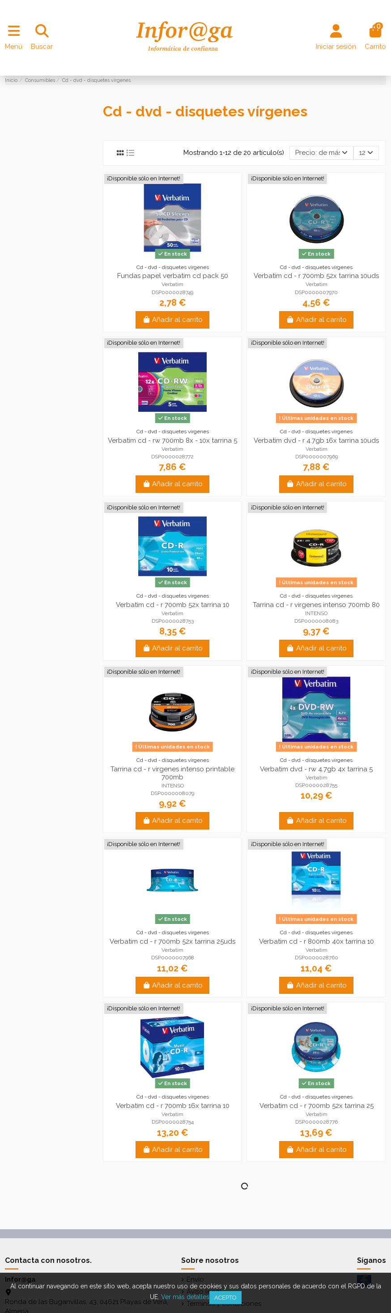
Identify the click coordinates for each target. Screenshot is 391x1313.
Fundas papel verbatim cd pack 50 (172, 276)
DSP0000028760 (316, 957)
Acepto (225, 1297)
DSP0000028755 (316, 785)
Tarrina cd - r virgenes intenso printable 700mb (172, 773)
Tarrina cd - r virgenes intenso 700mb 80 (316, 605)
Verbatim (172, 284)
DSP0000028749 (172, 292)
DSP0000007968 (172, 957)
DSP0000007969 (316, 456)
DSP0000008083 (316, 621)
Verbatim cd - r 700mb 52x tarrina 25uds (172, 941)
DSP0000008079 (172, 793)
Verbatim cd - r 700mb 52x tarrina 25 (316, 1106)
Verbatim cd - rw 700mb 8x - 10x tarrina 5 (172, 440)
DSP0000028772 (172, 456)
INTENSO (316, 613)
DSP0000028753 (173, 621)
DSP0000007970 (316, 292)
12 (366, 153)
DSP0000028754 (173, 1122)
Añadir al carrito (172, 320)
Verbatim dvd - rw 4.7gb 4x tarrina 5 (316, 769)
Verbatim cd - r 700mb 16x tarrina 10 (173, 1106)
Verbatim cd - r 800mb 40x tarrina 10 (316, 941)
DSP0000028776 (316, 1122)
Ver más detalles (185, 1296)
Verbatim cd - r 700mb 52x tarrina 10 (173, 605)
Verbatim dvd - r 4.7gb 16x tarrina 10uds (316, 440)
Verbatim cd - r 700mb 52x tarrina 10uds (316, 276)
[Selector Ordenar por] (321, 153)
